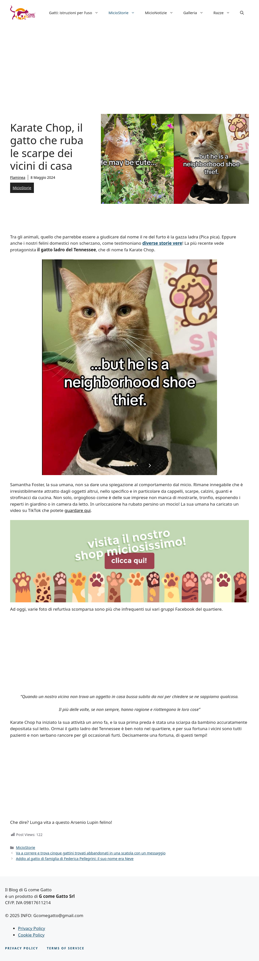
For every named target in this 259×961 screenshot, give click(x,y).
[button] (242, 12)
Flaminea (17, 177)
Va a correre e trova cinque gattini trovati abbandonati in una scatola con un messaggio (90, 853)
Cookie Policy (31, 935)
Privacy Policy (31, 928)
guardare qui (77, 510)
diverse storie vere (162, 243)
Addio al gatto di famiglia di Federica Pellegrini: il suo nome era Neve (75, 858)
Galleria (195, 12)
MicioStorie (124, 12)
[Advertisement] (129, 63)
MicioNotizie (161, 12)
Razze (224, 12)
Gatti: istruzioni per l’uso (76, 12)
